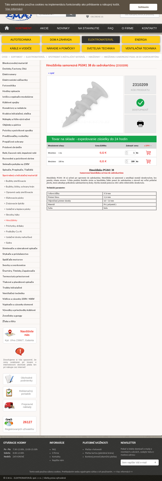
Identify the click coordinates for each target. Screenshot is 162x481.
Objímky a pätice (11, 124)
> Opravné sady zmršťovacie (17, 192)
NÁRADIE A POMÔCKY (61, 48)
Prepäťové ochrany (12, 141)
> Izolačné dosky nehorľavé (17, 237)
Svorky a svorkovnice (13, 265)
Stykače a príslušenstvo (15, 253)
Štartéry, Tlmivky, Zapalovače (18, 270)
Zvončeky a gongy (12, 315)
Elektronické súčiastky (15, 79)
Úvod (5, 57)
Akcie (44, 28)
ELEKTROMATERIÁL (101, 39)
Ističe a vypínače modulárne (17, 96)
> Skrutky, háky (11, 214)
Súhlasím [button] (143, 7)
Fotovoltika (9, 85)
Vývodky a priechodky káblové (19, 310)
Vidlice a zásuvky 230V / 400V (18, 298)
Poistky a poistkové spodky (17, 130)
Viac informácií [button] (14, 9)
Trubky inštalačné (12, 287)
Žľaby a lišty (9, 321)
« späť (51, 73)
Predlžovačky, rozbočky (15, 136)
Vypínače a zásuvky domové (17, 304)
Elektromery (9, 74)
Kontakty (149, 28)
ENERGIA (141, 39)
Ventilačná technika (13, 293)
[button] (126, 7)
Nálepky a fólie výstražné (16, 119)
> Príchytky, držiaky (13, 225)
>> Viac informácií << (123, 472)
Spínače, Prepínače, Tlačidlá (17, 169)
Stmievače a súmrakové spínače (19, 248)
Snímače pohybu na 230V (15, 164)
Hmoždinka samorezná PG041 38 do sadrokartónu (131, 57)
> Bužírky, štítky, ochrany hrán (18, 186)
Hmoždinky (95, 57)
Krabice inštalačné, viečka (16, 113)
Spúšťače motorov (12, 259)
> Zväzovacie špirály (13, 203)
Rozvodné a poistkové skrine (18, 158)
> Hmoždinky (9, 220)
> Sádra (7, 242)
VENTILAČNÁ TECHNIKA (140, 48)
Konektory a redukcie (14, 108)
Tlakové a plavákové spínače (18, 282)
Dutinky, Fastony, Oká (14, 68)
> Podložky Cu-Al (12, 231)
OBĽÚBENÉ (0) (97, 17)
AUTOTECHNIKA (20, 39)
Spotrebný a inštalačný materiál (66, 57)
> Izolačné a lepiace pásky (16, 209)
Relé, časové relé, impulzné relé (19, 152)
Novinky (63, 28)
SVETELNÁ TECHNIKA (101, 48)
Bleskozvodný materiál (15, 63)
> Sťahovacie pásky (13, 197)
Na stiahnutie (88, 28)
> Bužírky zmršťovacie (14, 180)
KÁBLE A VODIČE (21, 48)
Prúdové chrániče (12, 147)
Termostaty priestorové (15, 276)
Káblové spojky (10, 102)
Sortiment (23, 28)
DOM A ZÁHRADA (61, 39)
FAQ (110, 28)
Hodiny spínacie (11, 91)
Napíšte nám (58, 460)
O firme (128, 28)
